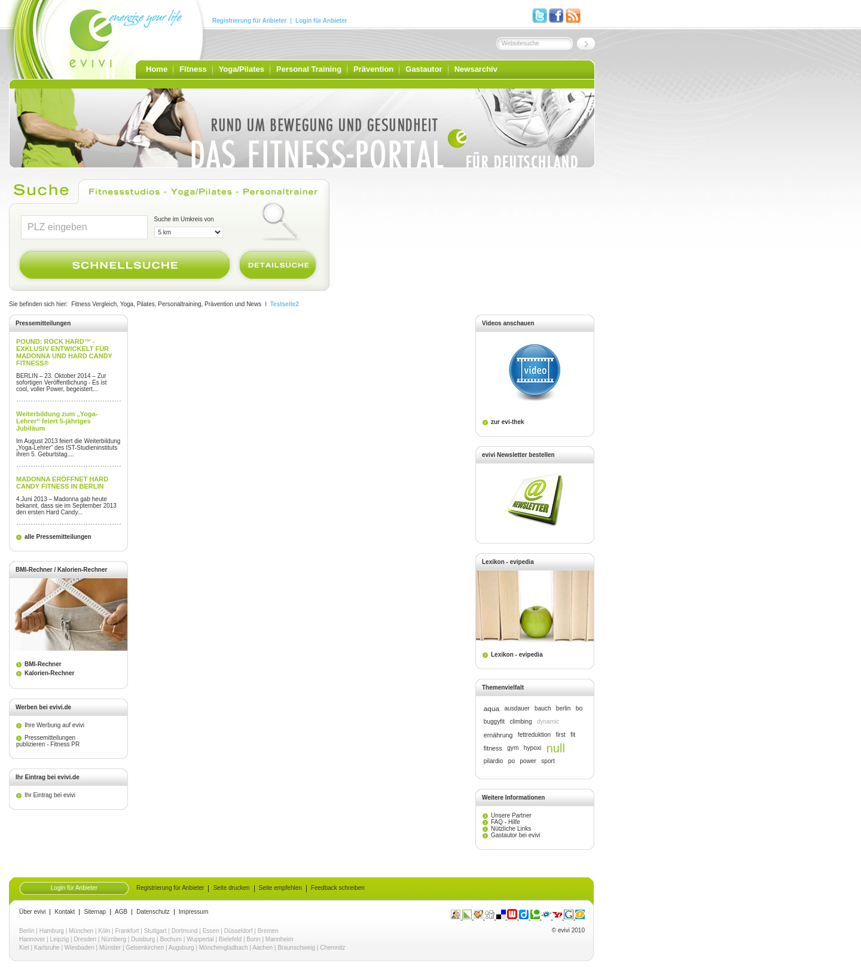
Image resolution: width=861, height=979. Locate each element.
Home (156, 69)
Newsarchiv (475, 69)
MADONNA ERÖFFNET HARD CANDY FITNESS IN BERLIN (62, 482)
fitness (493, 748)
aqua (491, 708)
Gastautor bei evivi (516, 835)
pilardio (493, 761)
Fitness (193, 69)
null (555, 748)
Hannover (32, 939)
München (81, 931)
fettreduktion (534, 734)
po (511, 761)
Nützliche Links (511, 828)
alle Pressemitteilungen (58, 536)
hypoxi (533, 748)
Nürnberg (113, 939)
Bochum (171, 939)
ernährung (498, 735)
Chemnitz (332, 947)
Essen (211, 931)
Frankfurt (127, 931)
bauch (543, 708)
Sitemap (95, 912)
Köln (104, 931)
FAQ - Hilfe (505, 822)
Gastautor (423, 69)
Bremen (268, 931)
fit (572, 734)
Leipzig (59, 939)
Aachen (262, 947)
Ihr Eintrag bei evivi (50, 795)
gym (512, 748)
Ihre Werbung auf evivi (54, 725)
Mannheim (279, 939)
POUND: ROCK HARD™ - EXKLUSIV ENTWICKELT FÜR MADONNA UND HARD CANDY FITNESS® (64, 352)
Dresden (85, 939)
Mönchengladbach (223, 947)
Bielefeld (230, 939)
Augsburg (181, 947)
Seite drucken (231, 888)
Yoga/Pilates (241, 69)
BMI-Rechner (43, 664)
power (528, 761)
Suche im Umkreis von (184, 219)
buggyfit (494, 721)
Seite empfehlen (280, 888)
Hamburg (51, 931)
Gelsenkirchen (145, 947)
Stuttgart (155, 931)
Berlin (27, 931)
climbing (520, 721)
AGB (121, 912)
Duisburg (143, 939)
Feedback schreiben (338, 888)
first (561, 734)
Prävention (373, 69)
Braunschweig (296, 947)
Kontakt (64, 912)
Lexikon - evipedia (517, 654)
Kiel (24, 947)
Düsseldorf (238, 931)
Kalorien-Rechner (49, 673)
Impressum (193, 912)
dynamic (548, 721)
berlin (563, 708)
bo (579, 708)
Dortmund (185, 931)
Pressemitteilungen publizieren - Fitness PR (48, 741)
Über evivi (32, 912)
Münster (110, 947)
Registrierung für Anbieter (249, 21)
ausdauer (516, 708)
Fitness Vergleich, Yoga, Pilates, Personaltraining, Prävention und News (166, 304)
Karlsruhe (47, 947)
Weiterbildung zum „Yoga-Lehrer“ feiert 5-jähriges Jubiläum (56, 421)
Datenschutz (153, 912)
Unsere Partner (511, 815)
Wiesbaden (79, 947)
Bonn (253, 939)
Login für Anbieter (321, 21)
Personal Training (308, 69)
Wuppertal (200, 939)
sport (548, 761)
